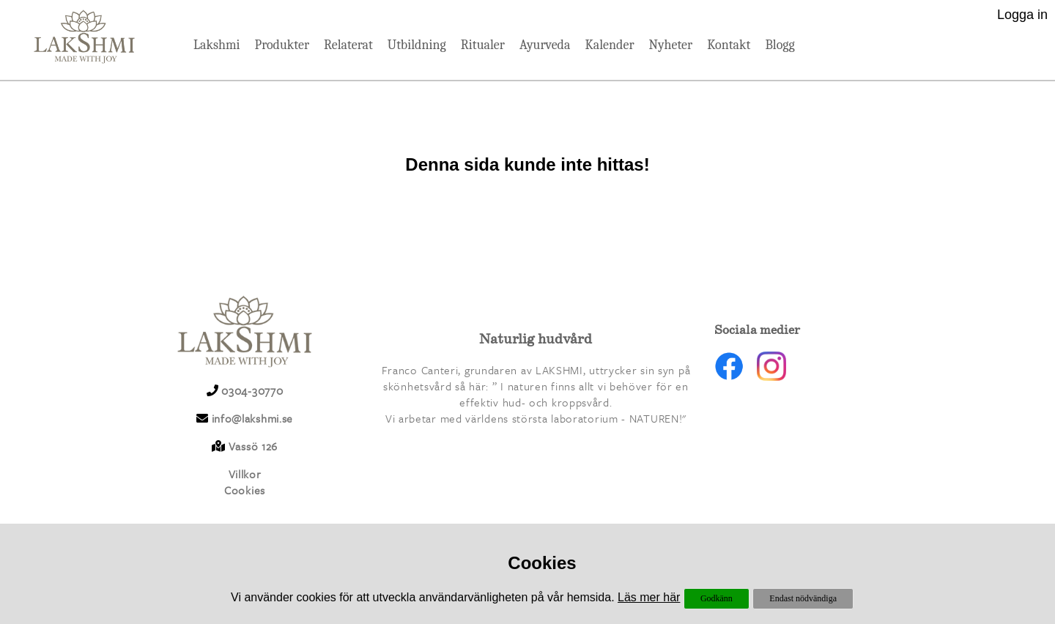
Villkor (245, 474)
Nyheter (671, 45)
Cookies (244, 490)
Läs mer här (649, 597)
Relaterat (348, 45)
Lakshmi (216, 45)
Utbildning (417, 45)
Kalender (609, 45)
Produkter (282, 45)
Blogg (779, 45)
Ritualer (483, 45)
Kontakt (728, 45)
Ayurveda (545, 45)
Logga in (1022, 14)
